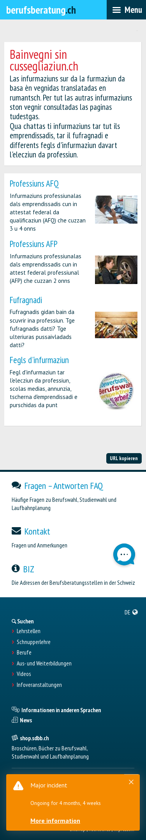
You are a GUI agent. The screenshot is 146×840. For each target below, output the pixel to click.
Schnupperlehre (34, 642)
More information (55, 820)
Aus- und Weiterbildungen (44, 663)
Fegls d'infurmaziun (39, 359)
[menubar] (126, 9)
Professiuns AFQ (34, 183)
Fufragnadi (26, 299)
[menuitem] (131, 612)
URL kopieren (124, 458)
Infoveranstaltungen (39, 684)
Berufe (24, 652)
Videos (24, 674)
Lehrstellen (28, 631)
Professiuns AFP (34, 243)
